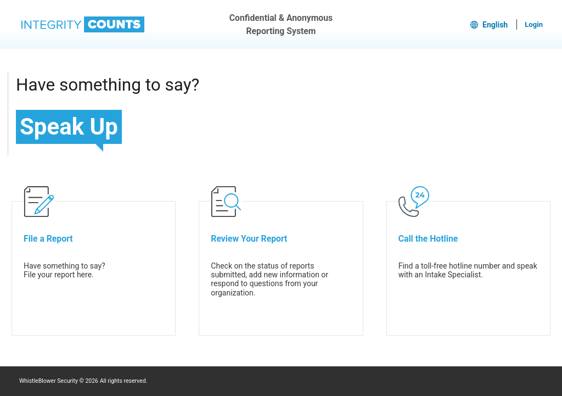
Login (534, 24)
